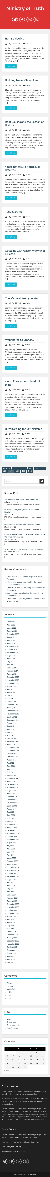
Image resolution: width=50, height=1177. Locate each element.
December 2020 (13, 634)
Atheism (10, 983)
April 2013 (11, 698)
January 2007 (12, 901)
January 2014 (12, 674)
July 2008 (10, 846)
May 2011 (10, 769)
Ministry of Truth (25, 8)
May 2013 (10, 695)
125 (43, 468)
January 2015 (12, 643)
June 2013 (11, 692)
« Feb (6, 1070)
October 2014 (12, 649)
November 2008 (13, 833)
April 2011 (11, 772)
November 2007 (13, 870)
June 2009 (11, 815)
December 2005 (13, 941)
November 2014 (13, 646)
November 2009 (13, 803)
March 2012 (11, 738)
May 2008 (10, 852)
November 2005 (13, 944)
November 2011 (13, 751)
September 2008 (13, 840)
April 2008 (11, 855)
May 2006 (10, 926)
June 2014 (11, 659)
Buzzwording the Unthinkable (23, 428)
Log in (9, 1019)
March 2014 (11, 668)
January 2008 (12, 864)
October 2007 (12, 873)
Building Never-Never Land (22, 80)
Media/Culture (12, 989)
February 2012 (12, 741)
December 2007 (13, 867)
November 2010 (13, 787)
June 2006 (11, 922)
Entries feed (11, 1022)
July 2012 (10, 726)
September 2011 (13, 757)
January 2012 (12, 745)
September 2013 (13, 683)
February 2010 (12, 797)
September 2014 (13, 652)
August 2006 (11, 916)
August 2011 (11, 760)
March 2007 (11, 895)
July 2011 (10, 763)
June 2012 (11, 729)
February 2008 (12, 861)
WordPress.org (12, 1028)
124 (36, 468)
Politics (27, 43)
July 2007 (10, 883)
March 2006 (11, 932)
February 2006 (12, 935)
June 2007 (11, 886)
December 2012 (13, 711)
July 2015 (10, 637)
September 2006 (13, 913)
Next (30, 471)
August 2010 (11, 791)
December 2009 (13, 800)
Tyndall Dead (13, 211)
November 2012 (13, 714)
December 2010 (13, 784)
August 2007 (11, 880)
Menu (4, 4)
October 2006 (12, 910)
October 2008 (12, 837)
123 (30, 468)
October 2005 (12, 947)
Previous (6, 468)
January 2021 (12, 631)
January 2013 (12, 708)
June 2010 (11, 794)
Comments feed (13, 1025)
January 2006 (12, 938)
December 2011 (13, 748)
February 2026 (12, 622)
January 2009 (12, 827)
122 (24, 468)
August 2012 (11, 723)
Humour (10, 986)
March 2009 (11, 821)
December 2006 (13, 904)
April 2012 (11, 735)
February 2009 (12, 824)
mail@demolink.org (14, 1147)
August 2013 (11, 686)
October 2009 (12, 806)
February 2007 (12, 898)
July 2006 (10, 919)
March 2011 (11, 775)
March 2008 (11, 858)
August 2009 (11, 809)
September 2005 (13, 950)
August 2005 (11, 953)
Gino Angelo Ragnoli (14, 582)
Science (10, 995)
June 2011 (11, 766)
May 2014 (10, 662)
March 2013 (11, 702)
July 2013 (10, 689)
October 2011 (12, 754)
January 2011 (12, 781)
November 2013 (13, 680)
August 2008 (11, 843)
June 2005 (11, 959)
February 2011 (12, 778)
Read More (10, 66)
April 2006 (11, 929)
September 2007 (13, 876)
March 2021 (11, 628)
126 (4, 471)
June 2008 (11, 849)
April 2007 (11, 892)
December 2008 (13, 830)
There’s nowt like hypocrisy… (22, 298)
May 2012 (10, 732)
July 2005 (10, 956)
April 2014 (11, 665)
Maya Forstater (12, 593)
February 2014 (12, 671)
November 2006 (13, 907)
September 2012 (13, 720)
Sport (9, 998)
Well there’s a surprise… (19, 339)
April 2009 (11, 818)
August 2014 (11, 656)
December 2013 (13, 677)
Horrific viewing (14, 38)
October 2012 (12, 717)
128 (17, 471)
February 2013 (12, 705)
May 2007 (10, 889)
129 (23, 471)
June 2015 (11, 640)
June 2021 (11, 625)
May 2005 (10, 962)
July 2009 (10, 812)
